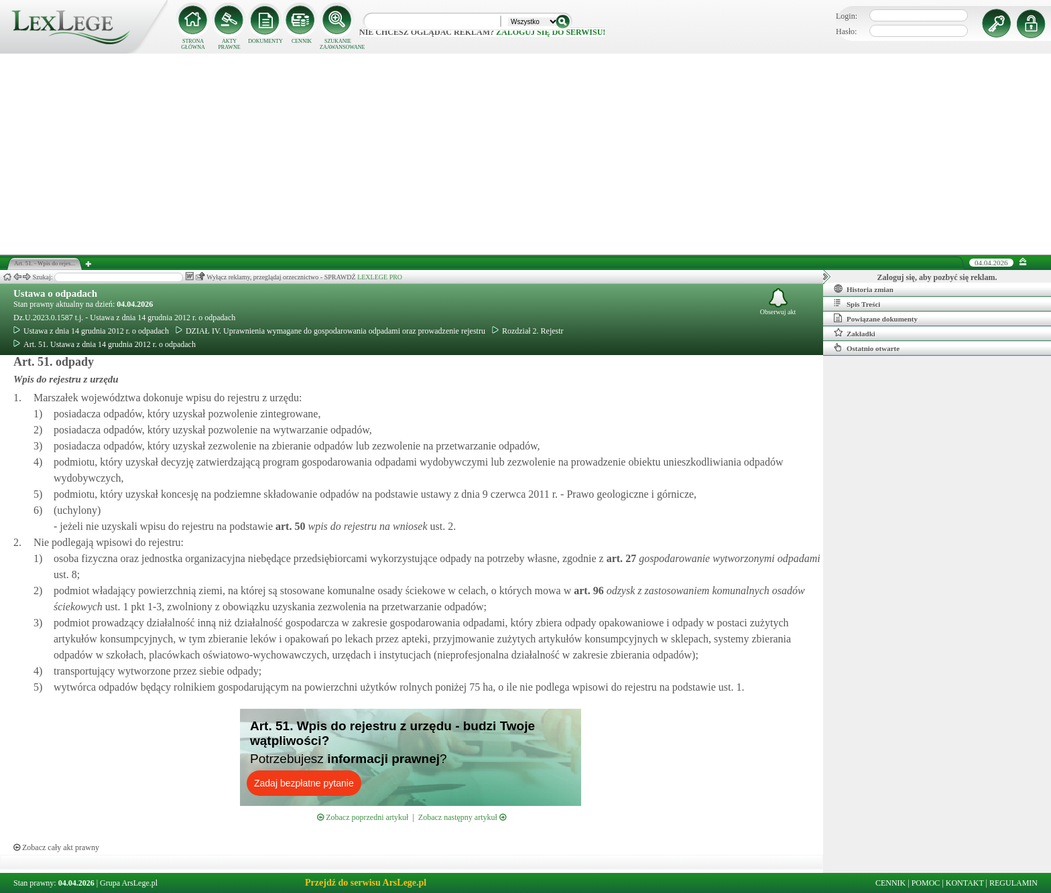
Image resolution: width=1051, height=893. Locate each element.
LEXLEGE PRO (379, 277)
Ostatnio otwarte (867, 347)
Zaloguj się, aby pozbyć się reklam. (937, 277)
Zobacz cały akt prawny (56, 847)
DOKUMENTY (265, 41)
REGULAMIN (1013, 883)
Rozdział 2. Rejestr (528, 331)
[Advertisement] (525, 154)
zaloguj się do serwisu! (550, 32)
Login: (846, 16)
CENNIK (302, 41)
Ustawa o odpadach (55, 293)
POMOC (926, 883)
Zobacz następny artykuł (462, 817)
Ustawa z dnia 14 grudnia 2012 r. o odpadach (91, 331)
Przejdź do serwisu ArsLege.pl (365, 883)
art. (289, 526)
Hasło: (846, 31)
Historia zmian (863, 288)
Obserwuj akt (778, 302)
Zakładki (854, 333)
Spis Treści (857, 303)
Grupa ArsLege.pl (129, 883)
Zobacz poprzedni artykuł (362, 817)
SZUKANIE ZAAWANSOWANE (338, 44)
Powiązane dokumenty (876, 318)
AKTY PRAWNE (229, 44)
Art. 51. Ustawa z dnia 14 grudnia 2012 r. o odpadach (104, 344)
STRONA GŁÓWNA (193, 44)
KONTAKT (965, 883)
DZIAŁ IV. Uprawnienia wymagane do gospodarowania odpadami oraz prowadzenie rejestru (330, 331)
